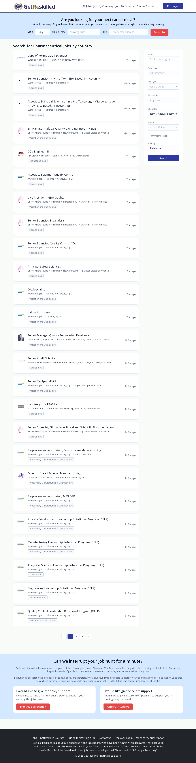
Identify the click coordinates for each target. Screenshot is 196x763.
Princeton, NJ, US (72, 368)
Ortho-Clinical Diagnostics (40, 344)
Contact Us (105, 738)
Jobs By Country (125, 6)
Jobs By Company (103, 6)
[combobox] (42, 32)
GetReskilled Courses (52, 738)
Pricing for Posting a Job (82, 738)
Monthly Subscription (33, 717)
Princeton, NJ (62, 83)
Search (163, 158)
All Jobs (87, 6)
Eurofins (32, 59)
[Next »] (88, 647)
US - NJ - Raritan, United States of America (89, 344)
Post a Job (173, 6)
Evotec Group (34, 83)
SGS (30, 415)
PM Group (33, 157)
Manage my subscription (150, 738)
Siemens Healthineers (38, 368)
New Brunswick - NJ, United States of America (86, 134)
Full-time (43, 59)
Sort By (151, 143)
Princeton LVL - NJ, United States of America (85, 204)
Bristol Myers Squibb (38, 134)
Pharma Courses (145, 6)
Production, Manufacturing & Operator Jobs (51, 467)
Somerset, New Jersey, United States (71, 157)
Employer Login (124, 738)
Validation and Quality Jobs (43, 139)
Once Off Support (118, 717)
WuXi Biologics (35, 181)
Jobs (34, 738)
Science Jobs (36, 65)
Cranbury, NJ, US (65, 181)
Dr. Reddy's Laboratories (40, 485)
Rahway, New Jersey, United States (68, 59)
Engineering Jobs (38, 162)
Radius (151, 122)
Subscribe (159, 32)
